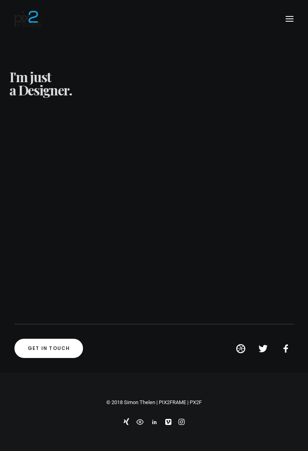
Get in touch (49, 348)
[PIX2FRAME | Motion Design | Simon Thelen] (28, 19)
